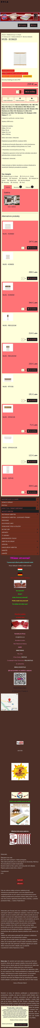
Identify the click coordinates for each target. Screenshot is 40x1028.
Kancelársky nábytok (20, 547)
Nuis (23, 182)
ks (23, 248)
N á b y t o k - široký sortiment (20, 508)
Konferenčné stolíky (9, 538)
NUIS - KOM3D (8, 234)
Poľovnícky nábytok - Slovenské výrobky (16, 517)
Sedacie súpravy (20, 502)
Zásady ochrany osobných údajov (19, 1020)
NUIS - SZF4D (8, 478)
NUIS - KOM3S (8, 264)
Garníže (20, 553)
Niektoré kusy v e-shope (11, 176)
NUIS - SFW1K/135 (10, 448)
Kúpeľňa (5, 544)
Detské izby (13, 180)
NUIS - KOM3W (8, 295)
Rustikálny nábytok (20, 514)
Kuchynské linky (7, 523)
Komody (6, 182)
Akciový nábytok (25, 180)
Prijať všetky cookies (21, 1025)
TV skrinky (5, 535)
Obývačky (24, 178)
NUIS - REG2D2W (9, 356)
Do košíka (30, 92)
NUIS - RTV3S (8, 386)
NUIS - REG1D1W (9, 325)
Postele (20, 505)
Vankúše (4, 550)
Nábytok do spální (20, 541)
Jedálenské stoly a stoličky (11, 526)
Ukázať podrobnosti (7, 1023)
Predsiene (14, 178)
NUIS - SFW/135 (9, 417)
